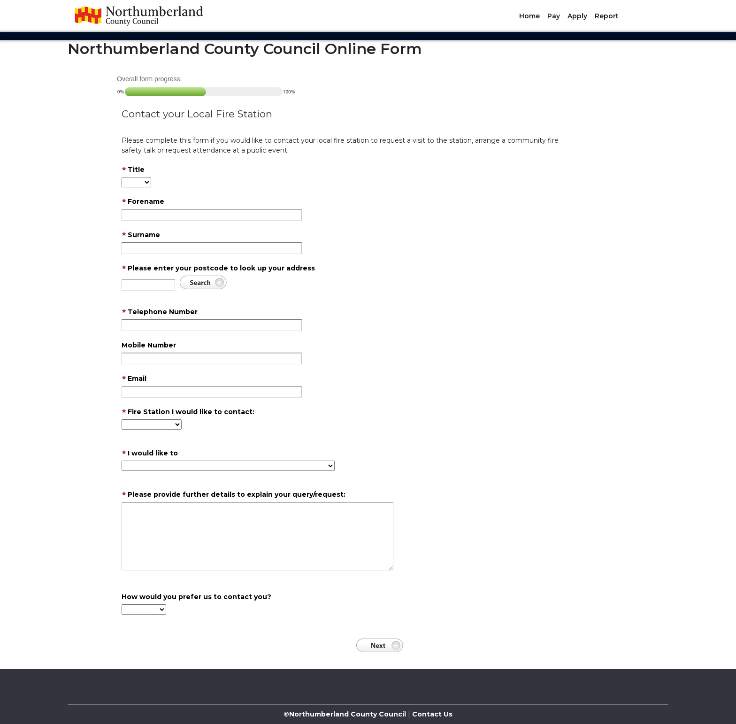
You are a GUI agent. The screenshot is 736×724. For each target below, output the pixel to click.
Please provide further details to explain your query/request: (233, 495)
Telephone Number (160, 312)
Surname (141, 235)
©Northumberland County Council (345, 714)
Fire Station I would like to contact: (188, 412)
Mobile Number (149, 345)
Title (133, 170)
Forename (143, 202)
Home (529, 16)
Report (607, 16)
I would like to (150, 453)
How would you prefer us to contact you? (196, 597)
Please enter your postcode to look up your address (218, 268)
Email (134, 379)
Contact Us (431, 714)
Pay (553, 16)
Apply (577, 16)
